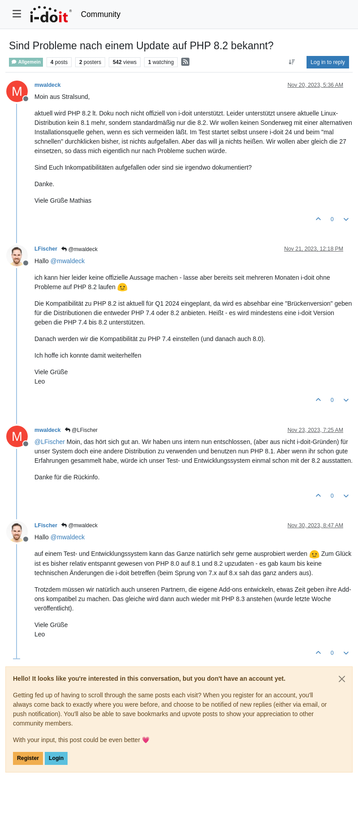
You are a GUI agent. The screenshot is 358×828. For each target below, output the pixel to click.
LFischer (45, 249)
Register (28, 758)
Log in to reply (328, 62)
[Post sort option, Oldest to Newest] (292, 62)
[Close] (342, 679)
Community (101, 14)
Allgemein (26, 62)
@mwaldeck (79, 249)
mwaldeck (47, 85)
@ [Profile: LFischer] (49, 441)
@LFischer (81, 430)
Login (56, 758)
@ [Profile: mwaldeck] (68, 261)
